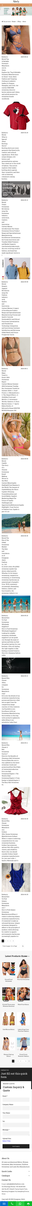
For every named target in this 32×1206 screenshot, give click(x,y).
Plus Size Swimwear (23, 979)
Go (23, 946)
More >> (26, 956)
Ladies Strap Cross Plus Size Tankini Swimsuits (23, 1030)
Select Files (6, 1141)
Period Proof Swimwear (8, 980)
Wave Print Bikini (23, 1004)
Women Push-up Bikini (9, 1055)
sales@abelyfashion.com (15, 1184)
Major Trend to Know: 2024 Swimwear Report (6, 377)
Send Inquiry (16, 1146)
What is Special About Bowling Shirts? (4, 141)
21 (25, 1061)
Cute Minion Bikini (9, 1029)
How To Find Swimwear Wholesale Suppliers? (5, 622)
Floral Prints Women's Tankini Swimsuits (23, 1055)
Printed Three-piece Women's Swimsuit (8, 1005)
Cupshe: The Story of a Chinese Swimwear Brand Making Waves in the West (5, 472)
